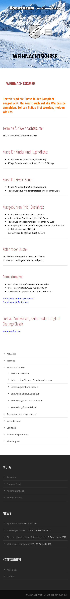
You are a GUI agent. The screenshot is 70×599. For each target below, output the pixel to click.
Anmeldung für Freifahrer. (16, 302)
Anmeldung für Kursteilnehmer (26, 400)
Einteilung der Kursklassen (24, 386)
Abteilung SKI (13, 441)
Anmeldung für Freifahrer (24, 407)
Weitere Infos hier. (12, 331)
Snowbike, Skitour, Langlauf (25, 393)
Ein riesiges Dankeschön (19, 530)
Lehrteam (11, 427)
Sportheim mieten (16, 523)
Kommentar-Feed (15, 490)
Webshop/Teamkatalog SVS (21, 543)
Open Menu (48, 32)
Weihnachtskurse (16, 367)
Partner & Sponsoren (17, 434)
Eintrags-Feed (14, 483)
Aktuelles (11, 353)
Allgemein (12, 569)
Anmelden (12, 477)
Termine (11, 360)
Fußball (10, 576)
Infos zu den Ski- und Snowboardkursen (31, 380)
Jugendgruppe (14, 420)
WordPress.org (14, 497)
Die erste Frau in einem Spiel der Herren (27, 537)
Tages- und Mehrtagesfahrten (22, 414)
